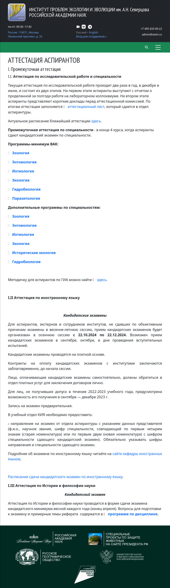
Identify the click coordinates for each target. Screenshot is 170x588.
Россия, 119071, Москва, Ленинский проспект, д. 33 (25, 34)
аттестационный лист (86, 106)
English (93, 32)
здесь (96, 121)
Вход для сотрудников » (91, 36)
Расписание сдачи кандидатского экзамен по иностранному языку (65, 476)
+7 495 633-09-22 (151, 29)
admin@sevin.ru (152, 34)
